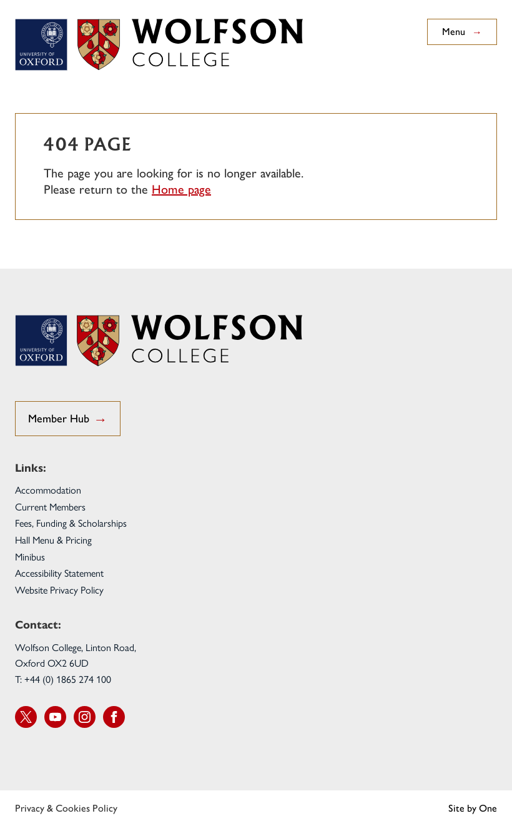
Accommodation (48, 489)
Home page (181, 189)
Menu (462, 32)
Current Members (50, 506)
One (488, 808)
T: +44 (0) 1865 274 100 (63, 679)
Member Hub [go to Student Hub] (67, 419)
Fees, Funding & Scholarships (71, 522)
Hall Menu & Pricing (53, 539)
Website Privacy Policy (59, 589)
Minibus (30, 556)
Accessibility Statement (59, 572)
